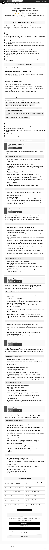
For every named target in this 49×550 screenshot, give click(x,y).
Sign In (45, 1)
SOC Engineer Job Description (13, 500)
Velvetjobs (3, 2)
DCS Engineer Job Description (34, 487)
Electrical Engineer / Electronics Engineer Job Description (34, 505)
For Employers (18, 3)
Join (42, 1)
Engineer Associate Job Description (14, 491)
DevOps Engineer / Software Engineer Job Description (14, 505)
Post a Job (38, 1)
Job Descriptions (17, 8)
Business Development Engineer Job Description (35, 483)
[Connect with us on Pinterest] (11, 547)
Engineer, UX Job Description (34, 491)
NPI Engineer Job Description (34, 495)
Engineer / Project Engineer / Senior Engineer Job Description (35, 500)
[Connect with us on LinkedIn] (13, 547)
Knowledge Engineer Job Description (14, 495)
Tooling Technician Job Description (13, 483)
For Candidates (10, 3)
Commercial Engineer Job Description (14, 487)
